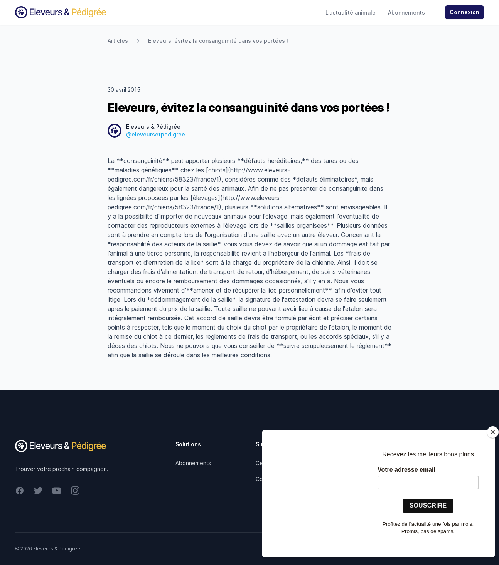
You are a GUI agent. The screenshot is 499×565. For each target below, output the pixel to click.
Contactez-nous (276, 479)
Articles (118, 40)
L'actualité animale (350, 12)
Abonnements (406, 12)
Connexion (464, 12)
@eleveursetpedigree (155, 134)
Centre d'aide (273, 463)
